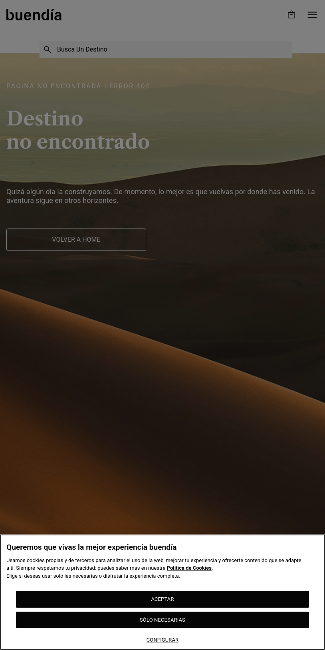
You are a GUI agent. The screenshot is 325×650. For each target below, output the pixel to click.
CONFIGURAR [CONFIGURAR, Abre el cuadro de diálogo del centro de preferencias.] (163, 640)
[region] (162, 592)
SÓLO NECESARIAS (162, 620)
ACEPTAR (162, 599)
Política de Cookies (189, 568)
